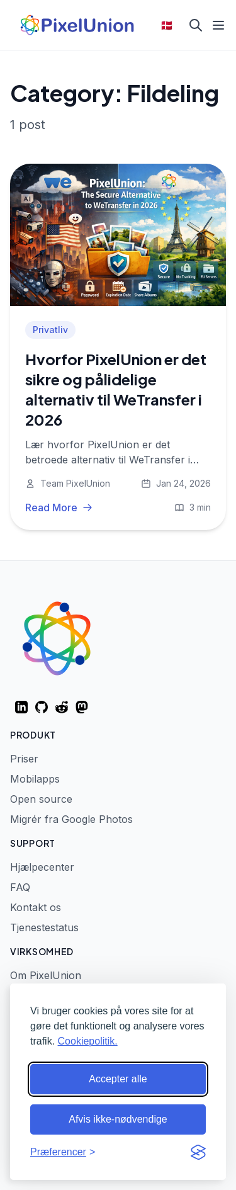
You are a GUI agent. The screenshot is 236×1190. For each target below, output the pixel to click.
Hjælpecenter (42, 867)
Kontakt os (35, 907)
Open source (41, 799)
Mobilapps (35, 779)
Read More (59, 507)
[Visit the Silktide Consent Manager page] (198, 1152)
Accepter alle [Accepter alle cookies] (118, 1079)
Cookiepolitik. (88, 1041)
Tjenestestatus (44, 927)
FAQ (20, 887)
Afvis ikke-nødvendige (118, 1119)
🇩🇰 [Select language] (166, 25)
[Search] (195, 25)
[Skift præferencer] (62, 1152)
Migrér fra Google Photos (71, 819)
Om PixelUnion (45, 975)
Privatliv (50, 329)
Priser (24, 758)
